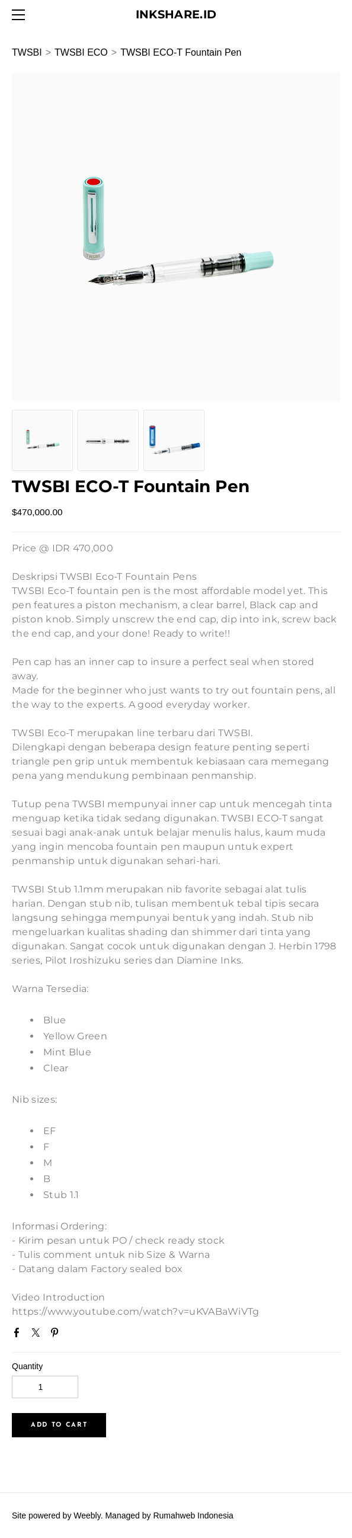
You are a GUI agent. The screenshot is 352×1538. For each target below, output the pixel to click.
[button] (59, 1425)
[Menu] (21, 15)
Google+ (76, 1336)
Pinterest (57, 1335)
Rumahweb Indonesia (193, 1515)
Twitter (38, 1335)
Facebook (19, 1335)
